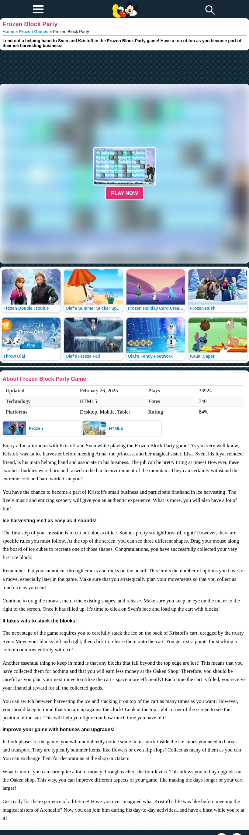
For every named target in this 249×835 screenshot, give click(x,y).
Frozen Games (33, 31)
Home (8, 31)
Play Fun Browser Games (123, 4)
